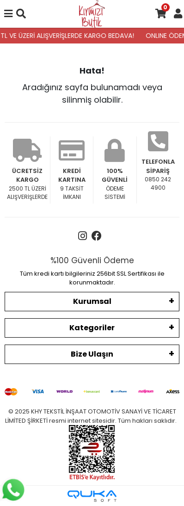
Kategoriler (92, 327)
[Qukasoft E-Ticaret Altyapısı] (92, 496)
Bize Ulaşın (92, 354)
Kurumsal (92, 301)
